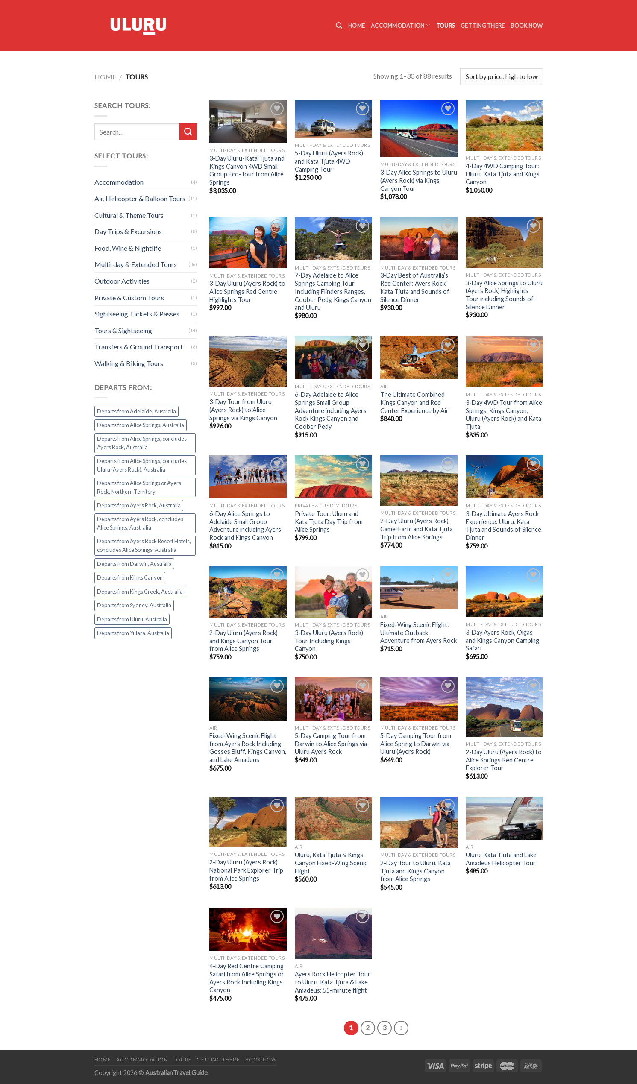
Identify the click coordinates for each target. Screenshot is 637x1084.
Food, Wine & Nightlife (127, 248)
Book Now (527, 25)
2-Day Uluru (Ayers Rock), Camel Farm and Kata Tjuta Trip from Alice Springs (416, 528)
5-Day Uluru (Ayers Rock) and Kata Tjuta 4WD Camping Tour (329, 161)
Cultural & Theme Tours (129, 215)
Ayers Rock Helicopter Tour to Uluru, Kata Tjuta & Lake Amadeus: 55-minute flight (332, 981)
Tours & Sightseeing (123, 330)
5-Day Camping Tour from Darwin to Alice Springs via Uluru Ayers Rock (331, 743)
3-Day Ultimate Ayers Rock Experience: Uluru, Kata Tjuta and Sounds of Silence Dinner (503, 525)
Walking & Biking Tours (128, 363)
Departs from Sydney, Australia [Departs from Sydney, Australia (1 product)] (134, 605)
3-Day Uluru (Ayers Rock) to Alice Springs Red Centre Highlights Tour (247, 291)
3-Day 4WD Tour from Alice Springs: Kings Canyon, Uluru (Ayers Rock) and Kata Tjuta (504, 414)
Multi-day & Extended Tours (135, 264)
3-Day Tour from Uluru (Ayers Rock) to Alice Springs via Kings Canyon (243, 409)
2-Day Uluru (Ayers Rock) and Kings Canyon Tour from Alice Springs (243, 640)
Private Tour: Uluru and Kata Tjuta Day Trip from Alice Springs (329, 521)
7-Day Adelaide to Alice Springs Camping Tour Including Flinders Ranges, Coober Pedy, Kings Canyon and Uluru (333, 291)
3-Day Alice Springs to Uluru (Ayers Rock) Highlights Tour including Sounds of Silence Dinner (504, 295)
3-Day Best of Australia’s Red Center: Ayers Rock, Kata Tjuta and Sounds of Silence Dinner (414, 287)
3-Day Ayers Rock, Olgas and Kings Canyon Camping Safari (502, 640)
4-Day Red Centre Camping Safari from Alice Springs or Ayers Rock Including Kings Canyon (246, 977)
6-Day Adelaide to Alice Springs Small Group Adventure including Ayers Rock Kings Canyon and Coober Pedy (331, 410)
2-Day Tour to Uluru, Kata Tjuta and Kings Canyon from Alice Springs (415, 870)
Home (356, 25)
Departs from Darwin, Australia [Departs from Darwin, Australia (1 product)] (134, 563)
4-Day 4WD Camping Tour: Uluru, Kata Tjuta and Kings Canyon (503, 173)
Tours (445, 25)
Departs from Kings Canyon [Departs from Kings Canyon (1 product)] (130, 577)
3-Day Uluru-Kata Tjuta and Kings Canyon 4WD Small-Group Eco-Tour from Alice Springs (247, 170)
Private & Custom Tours (129, 297)
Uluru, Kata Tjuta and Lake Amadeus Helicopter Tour (501, 859)
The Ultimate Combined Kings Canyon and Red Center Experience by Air (414, 402)
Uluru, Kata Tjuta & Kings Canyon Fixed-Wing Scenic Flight (331, 862)
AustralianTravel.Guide (176, 1072)
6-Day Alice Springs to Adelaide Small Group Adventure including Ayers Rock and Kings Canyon (245, 525)
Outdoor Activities (122, 281)
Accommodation (400, 25)
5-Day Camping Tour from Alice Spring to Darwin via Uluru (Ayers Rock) (415, 743)
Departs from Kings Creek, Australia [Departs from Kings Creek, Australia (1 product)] (140, 591)
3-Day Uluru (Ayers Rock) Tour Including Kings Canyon (329, 640)
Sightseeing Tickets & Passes (136, 314)
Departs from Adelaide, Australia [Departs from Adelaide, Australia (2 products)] (136, 411)
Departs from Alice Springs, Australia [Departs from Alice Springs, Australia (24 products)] (140, 425)
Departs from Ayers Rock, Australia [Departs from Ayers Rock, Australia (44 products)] (139, 505)
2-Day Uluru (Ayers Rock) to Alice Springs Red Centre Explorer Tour (504, 759)
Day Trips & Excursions (128, 231)
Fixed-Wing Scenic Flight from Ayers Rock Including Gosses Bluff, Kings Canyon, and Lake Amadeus (247, 747)
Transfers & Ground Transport (138, 347)
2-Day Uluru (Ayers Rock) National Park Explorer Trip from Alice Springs (246, 870)
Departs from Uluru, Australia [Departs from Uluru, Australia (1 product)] (132, 619)
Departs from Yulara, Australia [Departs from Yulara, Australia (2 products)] (133, 633)
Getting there (483, 25)
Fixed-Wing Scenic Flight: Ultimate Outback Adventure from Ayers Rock (418, 632)
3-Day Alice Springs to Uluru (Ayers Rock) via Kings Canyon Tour (418, 180)
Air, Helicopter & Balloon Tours (139, 198)
